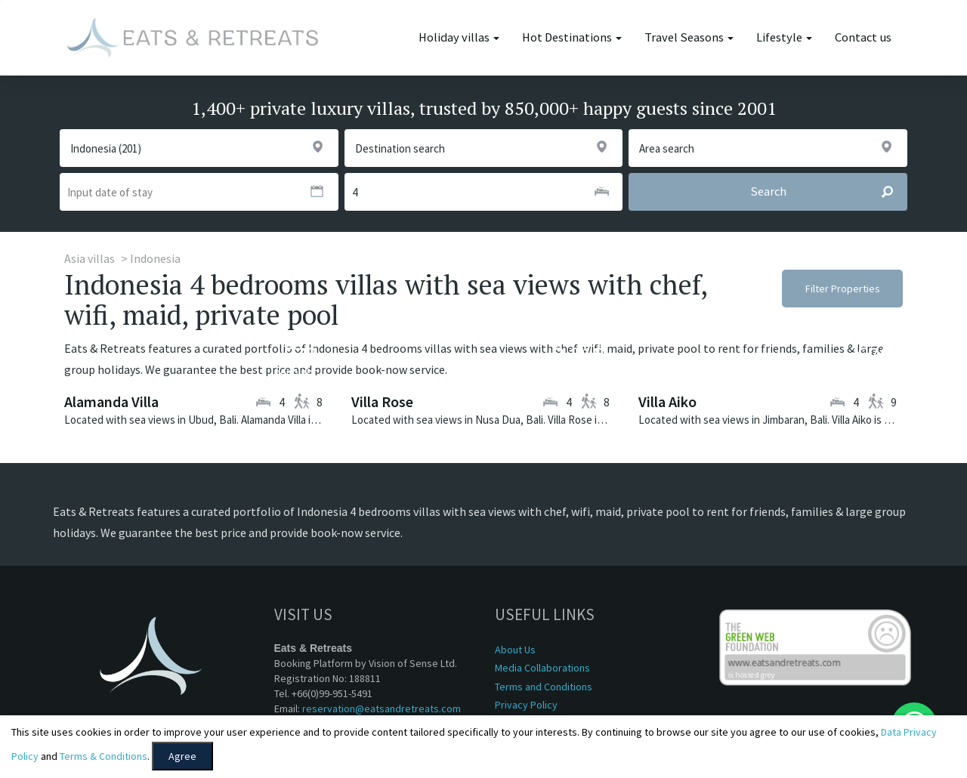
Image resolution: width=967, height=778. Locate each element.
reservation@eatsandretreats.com (381, 708)
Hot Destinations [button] (572, 37)
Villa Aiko (667, 401)
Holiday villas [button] (459, 37)
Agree (182, 756)
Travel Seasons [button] (689, 37)
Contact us (863, 37)
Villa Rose (382, 401)
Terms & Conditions (103, 756)
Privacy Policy (526, 705)
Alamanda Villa (111, 401)
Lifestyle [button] (784, 37)
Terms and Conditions (543, 686)
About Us (515, 649)
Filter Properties (842, 288)
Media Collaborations (542, 668)
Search (828, 192)
